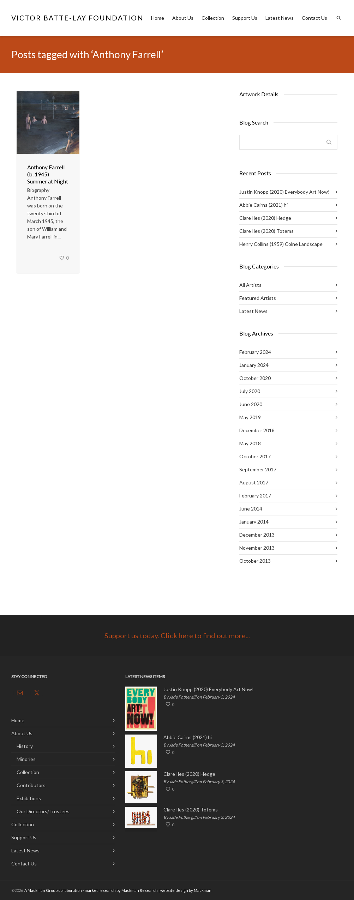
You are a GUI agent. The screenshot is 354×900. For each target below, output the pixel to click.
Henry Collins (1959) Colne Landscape (281, 244)
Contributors (31, 785)
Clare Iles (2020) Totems (266, 231)
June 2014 (250, 509)
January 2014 (254, 522)
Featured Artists (257, 298)
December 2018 (257, 430)
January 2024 (254, 365)
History (25, 746)
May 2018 (250, 443)
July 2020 (249, 391)
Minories (26, 759)
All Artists (250, 285)
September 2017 (257, 469)
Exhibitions (29, 798)
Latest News (279, 18)
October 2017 (255, 456)
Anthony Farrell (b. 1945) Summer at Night (47, 174)
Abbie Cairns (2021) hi (263, 205)
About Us (182, 18)
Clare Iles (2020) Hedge (265, 218)
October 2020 (255, 378)
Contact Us (314, 18)
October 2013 (255, 561)
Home (157, 18)
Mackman (202, 890)
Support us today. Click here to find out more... (177, 635)
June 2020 (250, 404)
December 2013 (257, 535)
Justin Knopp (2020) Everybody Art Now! (284, 192)
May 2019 (250, 417)
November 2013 (257, 548)
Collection (213, 18)
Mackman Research (139, 890)
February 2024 (255, 352)
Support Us (244, 18)
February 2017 (255, 496)
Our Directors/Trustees (43, 811)
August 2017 (253, 482)
